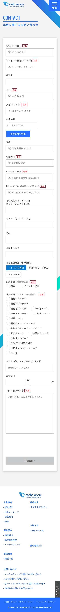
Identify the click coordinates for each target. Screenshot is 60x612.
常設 (13, 286)
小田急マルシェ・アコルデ (24, 348)
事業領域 (9, 535)
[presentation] (30, 447)
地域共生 (34, 502)
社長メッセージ (12, 512)
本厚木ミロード (40, 333)
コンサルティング (13, 544)
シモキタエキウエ (19, 313)
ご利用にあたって (10, 602)
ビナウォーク (17, 333)
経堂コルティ (43, 313)
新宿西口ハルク (18, 308)
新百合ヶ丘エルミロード (23, 323)
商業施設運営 (11, 540)
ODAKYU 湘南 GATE (21, 343)
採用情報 (34, 545)
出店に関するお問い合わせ (17, 578)
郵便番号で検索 (18, 133)
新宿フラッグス (18, 298)
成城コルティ (17, 318)
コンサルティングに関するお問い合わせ (23, 574)
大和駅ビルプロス (19, 338)
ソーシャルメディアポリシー (46, 602)
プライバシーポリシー (26, 602)
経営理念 (9, 507)
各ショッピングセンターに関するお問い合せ (25, 583)
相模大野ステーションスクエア (26, 328)
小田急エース (41, 308)
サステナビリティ (39, 507)
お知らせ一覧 (38, 530)
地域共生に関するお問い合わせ (19, 588)
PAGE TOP (57, 591)
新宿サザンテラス (19, 303)
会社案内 (9, 516)
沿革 (7, 521)
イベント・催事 (31, 286)
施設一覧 (9, 558)
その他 (14, 353)
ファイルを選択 (16, 267)
